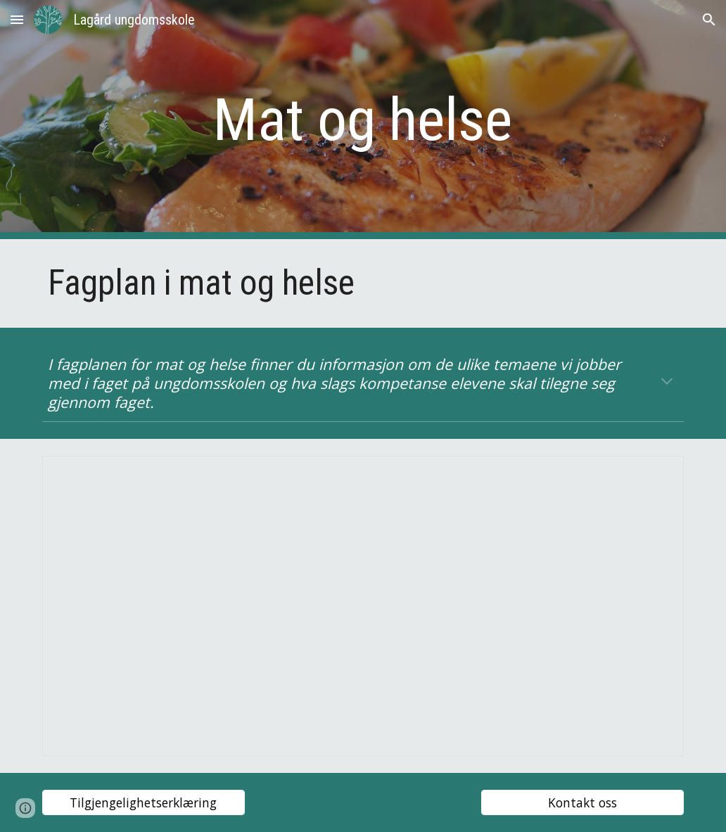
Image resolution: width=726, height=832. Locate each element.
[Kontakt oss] (583, 803)
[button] (17, 19)
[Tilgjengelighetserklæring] (144, 803)
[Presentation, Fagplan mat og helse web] (363, 606)
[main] (363, 119)
